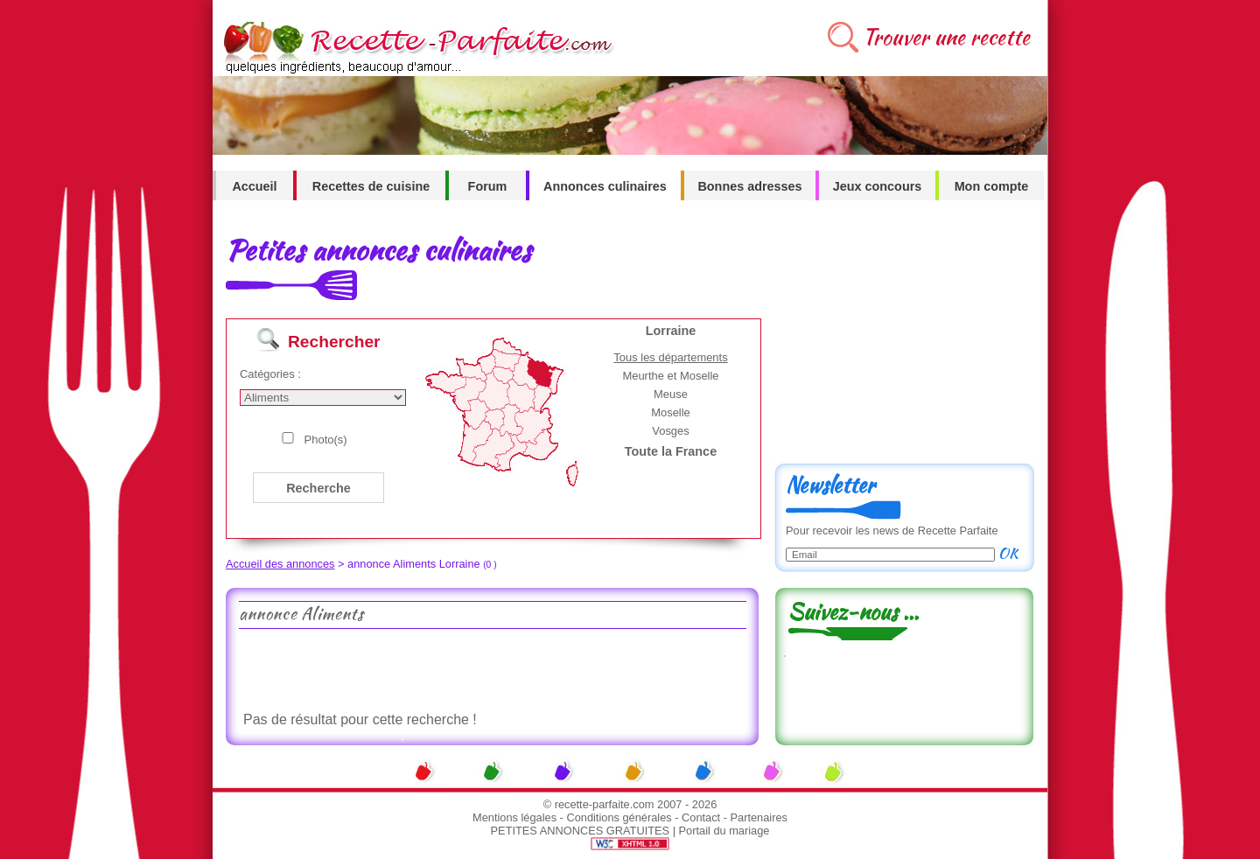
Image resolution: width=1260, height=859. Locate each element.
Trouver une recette (946, 37)
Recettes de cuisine (371, 186)
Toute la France (671, 451)
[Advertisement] (491, 668)
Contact (701, 817)
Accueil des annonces (280, 563)
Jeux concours (877, 186)
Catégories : (270, 374)
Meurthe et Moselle (670, 375)
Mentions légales (514, 817)
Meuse (671, 394)
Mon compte (992, 186)
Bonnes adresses (749, 186)
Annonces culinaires (605, 186)
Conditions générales (618, 817)
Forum (488, 186)
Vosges (671, 430)
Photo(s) (325, 439)
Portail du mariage (724, 830)
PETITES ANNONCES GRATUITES (580, 830)
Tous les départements (670, 357)
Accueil (254, 186)
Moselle (670, 412)
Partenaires (759, 817)
